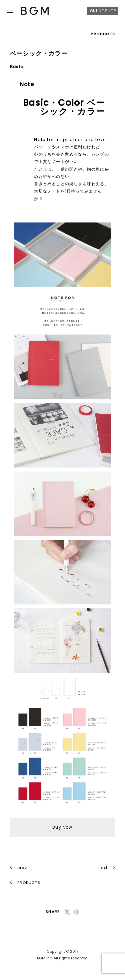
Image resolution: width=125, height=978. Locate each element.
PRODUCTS (103, 34)
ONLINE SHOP (103, 11)
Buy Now (62, 827)
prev (18, 867)
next (106, 867)
